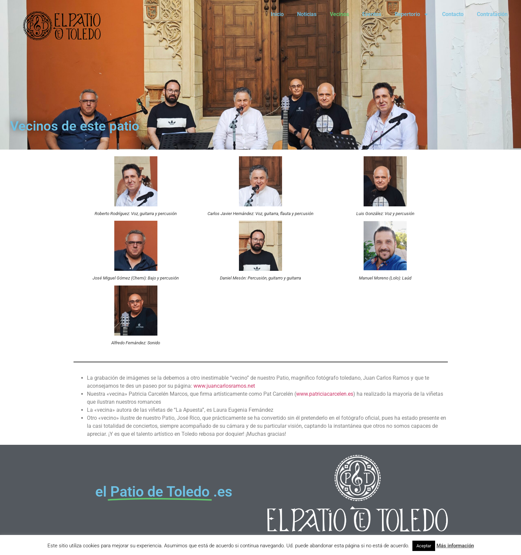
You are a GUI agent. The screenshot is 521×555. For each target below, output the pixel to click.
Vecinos (339, 14)
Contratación (492, 14)
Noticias (306, 14)
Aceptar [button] (423, 545)
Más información (455, 546)
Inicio (277, 14)
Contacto (453, 14)
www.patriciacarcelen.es (324, 394)
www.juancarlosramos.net (224, 386)
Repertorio (412, 14)
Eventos (371, 14)
